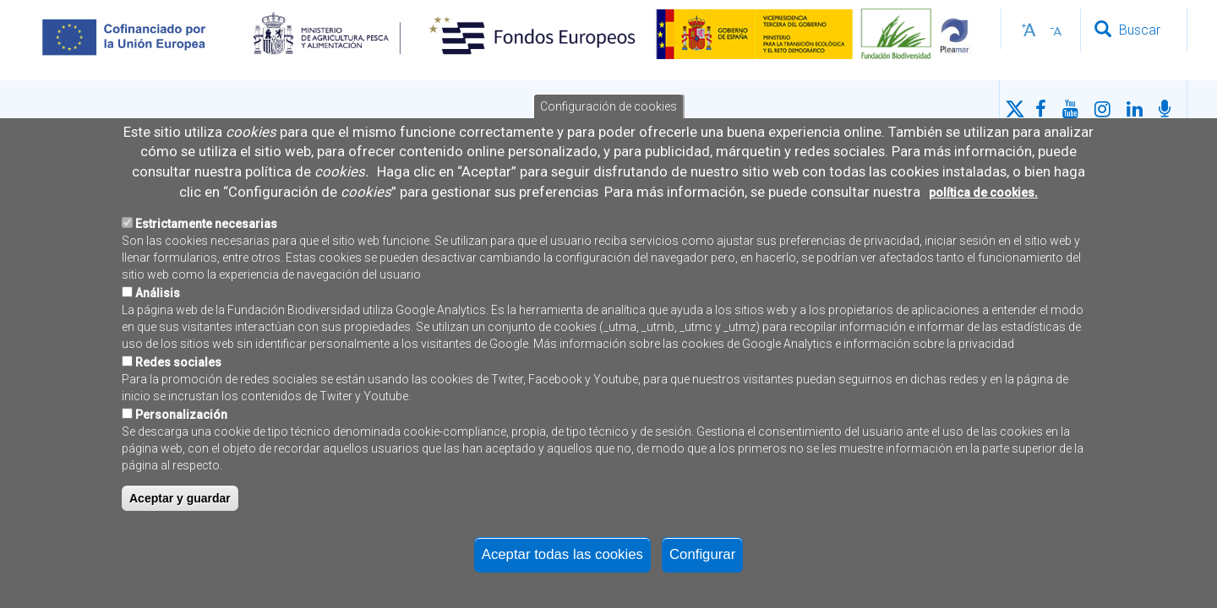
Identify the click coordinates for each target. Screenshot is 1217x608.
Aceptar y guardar (180, 503)
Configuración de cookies (608, 111)
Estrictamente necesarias (206, 229)
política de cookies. (983, 197)
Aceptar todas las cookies (562, 559)
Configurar (702, 559)
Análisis (157, 298)
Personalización (181, 419)
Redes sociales (178, 367)
